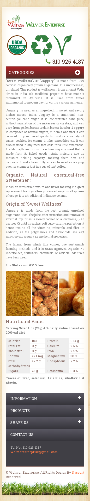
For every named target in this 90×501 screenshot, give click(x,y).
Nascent (78, 472)
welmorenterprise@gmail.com (34, 452)
